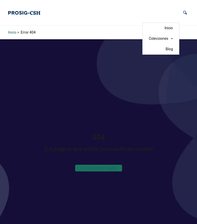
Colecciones (158, 38)
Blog (169, 49)
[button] (185, 13)
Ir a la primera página (98, 167)
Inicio (169, 28)
